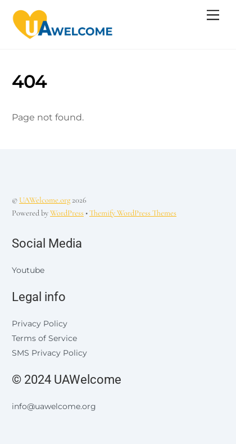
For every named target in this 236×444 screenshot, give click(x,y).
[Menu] (213, 15)
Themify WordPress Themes (132, 213)
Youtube (28, 270)
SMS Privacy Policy (49, 353)
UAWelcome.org (44, 200)
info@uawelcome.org (54, 406)
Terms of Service (44, 338)
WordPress (67, 213)
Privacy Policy (39, 324)
